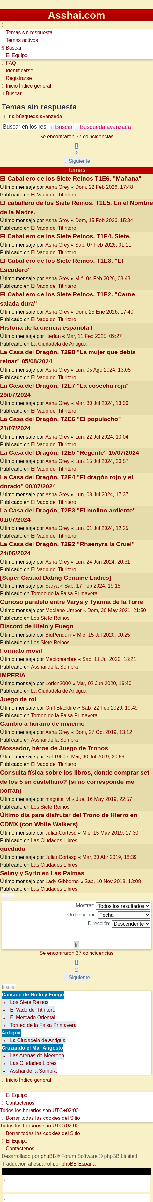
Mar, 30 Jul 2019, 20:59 (97, 756)
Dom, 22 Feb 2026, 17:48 (104, 187)
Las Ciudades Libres (54, 840)
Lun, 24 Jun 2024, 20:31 (102, 562)
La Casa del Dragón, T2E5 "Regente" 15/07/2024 (69, 452)
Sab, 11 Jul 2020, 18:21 (109, 659)
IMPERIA (13, 675)
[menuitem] (26, 32)
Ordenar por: (108, 915)
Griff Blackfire (60, 707)
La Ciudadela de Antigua (58, 344)
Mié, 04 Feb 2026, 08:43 (102, 278)
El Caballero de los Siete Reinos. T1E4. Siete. (65, 236)
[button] (76, 161)
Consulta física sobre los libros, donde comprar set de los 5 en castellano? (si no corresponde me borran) (74, 781)
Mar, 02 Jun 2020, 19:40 (104, 683)
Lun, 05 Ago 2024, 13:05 (103, 370)
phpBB (48, 1156)
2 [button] (76, 153)
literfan (53, 336)
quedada (12, 848)
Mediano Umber (63, 610)
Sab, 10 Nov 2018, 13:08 (112, 881)
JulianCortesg (60, 832)
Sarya (52, 586)
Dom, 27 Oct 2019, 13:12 (103, 732)
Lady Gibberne (62, 881)
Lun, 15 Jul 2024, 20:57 (101, 461)
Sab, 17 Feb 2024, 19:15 (92, 586)
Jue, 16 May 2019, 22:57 (104, 799)
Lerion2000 (58, 683)
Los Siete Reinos (50, 618)
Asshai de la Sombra (54, 667)
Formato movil (21, 650)
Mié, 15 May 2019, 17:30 (110, 832)
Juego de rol (18, 699)
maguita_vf (57, 799)
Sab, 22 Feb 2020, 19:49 (110, 707)
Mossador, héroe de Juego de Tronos (54, 748)
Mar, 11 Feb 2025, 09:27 (94, 336)
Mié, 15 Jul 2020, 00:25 (103, 634)
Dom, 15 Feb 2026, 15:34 (104, 220)
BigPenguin (58, 634)
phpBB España (79, 1163)
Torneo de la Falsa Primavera (64, 593)
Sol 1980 (55, 756)
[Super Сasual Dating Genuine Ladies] (55, 577)
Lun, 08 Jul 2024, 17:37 (101, 494)
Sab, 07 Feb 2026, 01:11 (103, 245)
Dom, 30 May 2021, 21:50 (116, 610)
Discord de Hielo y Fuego (36, 626)
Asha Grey (57, 187)
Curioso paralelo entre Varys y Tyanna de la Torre (71, 601)
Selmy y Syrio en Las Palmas (42, 873)
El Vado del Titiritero (53, 194)
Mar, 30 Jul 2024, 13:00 (101, 403)
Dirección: (119, 924)
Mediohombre (60, 659)
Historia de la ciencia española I (46, 327)
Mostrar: (113, 906)
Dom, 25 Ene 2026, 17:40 (104, 311)
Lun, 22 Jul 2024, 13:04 (101, 436)
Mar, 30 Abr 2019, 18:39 (109, 857)
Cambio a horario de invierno (42, 723)
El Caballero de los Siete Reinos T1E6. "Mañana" (71, 178)
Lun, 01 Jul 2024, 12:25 (101, 528)
